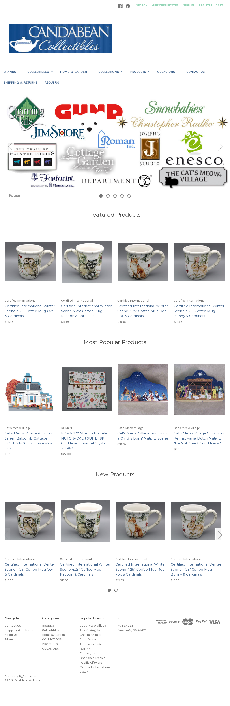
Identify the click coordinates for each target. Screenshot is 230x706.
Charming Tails (90, 649)
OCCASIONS (168, 72)
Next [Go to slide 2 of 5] (220, 153)
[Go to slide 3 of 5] (115, 210)
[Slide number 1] (115, 154)
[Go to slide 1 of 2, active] (109, 604)
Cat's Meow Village (93, 640)
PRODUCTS (140, 72)
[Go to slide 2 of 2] (116, 604)
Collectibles (40, 72)
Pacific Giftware (91, 677)
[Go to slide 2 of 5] (108, 210)
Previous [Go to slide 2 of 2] (5, 549)
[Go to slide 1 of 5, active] (101, 210)
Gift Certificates (165, 5)
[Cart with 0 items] (219, 5)
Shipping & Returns (20, 83)
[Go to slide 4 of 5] (122, 210)
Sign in (188, 5)
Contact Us (195, 72)
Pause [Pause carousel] (14, 210)
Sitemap (11, 654)
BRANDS (12, 72)
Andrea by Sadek (91, 659)
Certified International (96, 682)
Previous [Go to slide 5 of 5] (10, 153)
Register (205, 5)
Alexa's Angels (90, 645)
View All (85, 686)
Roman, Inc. (88, 668)
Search (141, 5)
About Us (52, 83)
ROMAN (85, 663)
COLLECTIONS (110, 72)
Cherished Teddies (92, 672)
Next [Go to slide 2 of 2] (219, 549)
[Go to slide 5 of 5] (129, 210)
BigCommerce (27, 690)
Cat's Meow (88, 654)
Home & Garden (75, 72)
